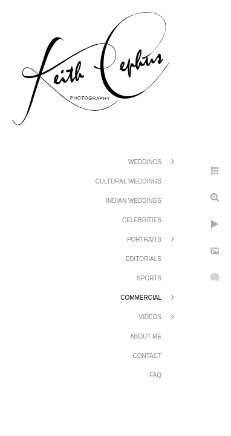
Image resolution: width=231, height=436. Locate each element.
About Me (145, 336)
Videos (149, 317)
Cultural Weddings (128, 181)
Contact (146, 355)
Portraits (144, 239)
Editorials (143, 259)
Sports (149, 278)
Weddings (144, 162)
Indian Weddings (133, 200)
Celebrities (141, 220)
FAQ (155, 375)
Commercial (140, 297)
